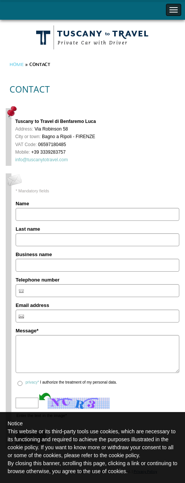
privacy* (32, 382)
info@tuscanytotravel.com (41, 159)
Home (17, 64)
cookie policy (123, 455)
